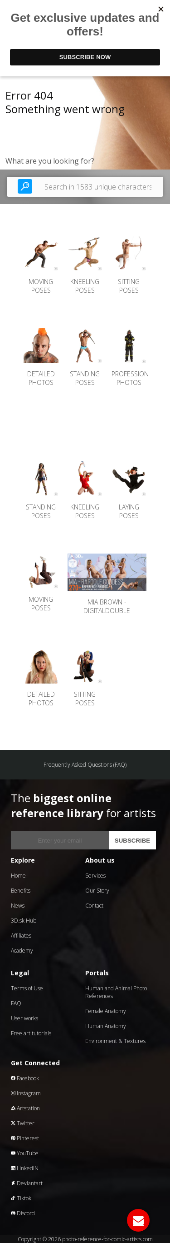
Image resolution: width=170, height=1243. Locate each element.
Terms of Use (27, 988)
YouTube (25, 1153)
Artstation (25, 1108)
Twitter (22, 1123)
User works (24, 1018)
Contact (94, 905)
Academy (22, 950)
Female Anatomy (105, 1011)
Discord (23, 1213)
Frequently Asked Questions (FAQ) (85, 765)
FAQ (16, 1003)
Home (18, 875)
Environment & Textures (115, 1041)
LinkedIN (25, 1168)
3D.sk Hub (23, 920)
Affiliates (21, 935)
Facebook (25, 1078)
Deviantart (27, 1183)
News (17, 905)
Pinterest (25, 1138)
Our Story (97, 890)
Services (95, 875)
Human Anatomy (105, 1026)
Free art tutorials (31, 1033)
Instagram (26, 1093)
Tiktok (21, 1198)
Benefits (20, 890)
